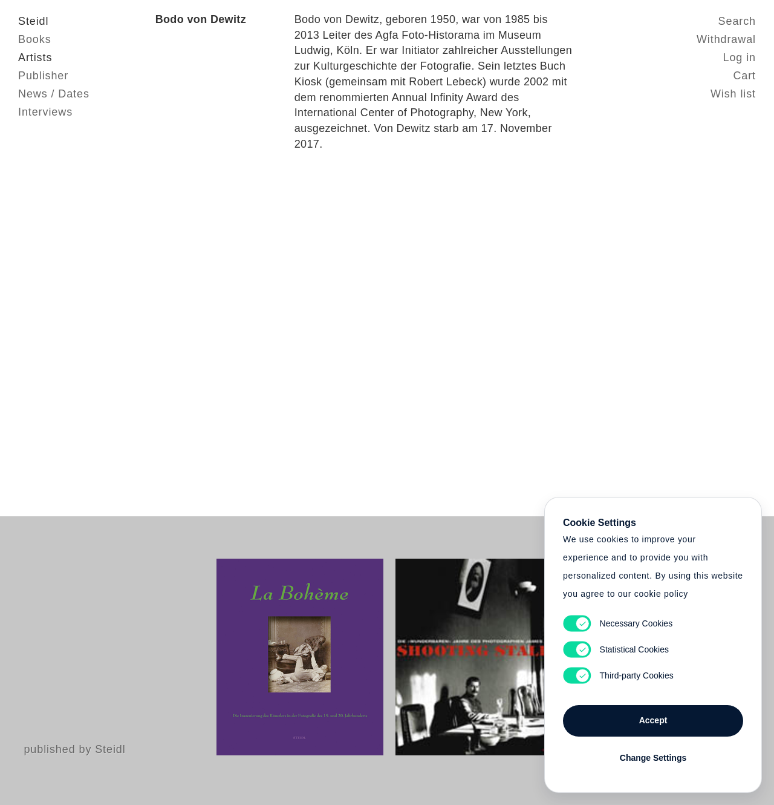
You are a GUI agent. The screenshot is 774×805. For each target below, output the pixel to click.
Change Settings (653, 758)
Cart (744, 76)
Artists (35, 57)
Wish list (733, 94)
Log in (739, 57)
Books (34, 39)
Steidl (33, 21)
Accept (653, 720)
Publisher (43, 76)
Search (737, 21)
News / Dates (53, 94)
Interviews (45, 112)
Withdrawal (726, 39)
